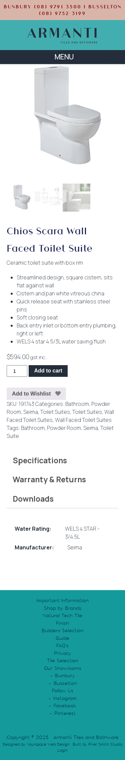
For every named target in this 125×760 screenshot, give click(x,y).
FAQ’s (62, 645)
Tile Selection (62, 660)
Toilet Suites (55, 412)
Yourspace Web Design (48, 744)
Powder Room (64, 428)
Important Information (62, 600)
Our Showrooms (62, 668)
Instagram (65, 698)
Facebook (65, 705)
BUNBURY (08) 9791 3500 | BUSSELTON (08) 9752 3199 (63, 10)
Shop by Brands (62, 608)
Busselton (65, 683)
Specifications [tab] (40, 460)
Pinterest (65, 713)
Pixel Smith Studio (105, 744)
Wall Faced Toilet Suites (83, 420)
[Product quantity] (17, 370)
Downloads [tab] (33, 498)
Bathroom (77, 404)
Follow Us (62, 690)
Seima (30, 412)
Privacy (62, 653)
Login (62, 750)
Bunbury (65, 675)
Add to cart (48, 370)
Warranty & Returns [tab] (49, 479)
